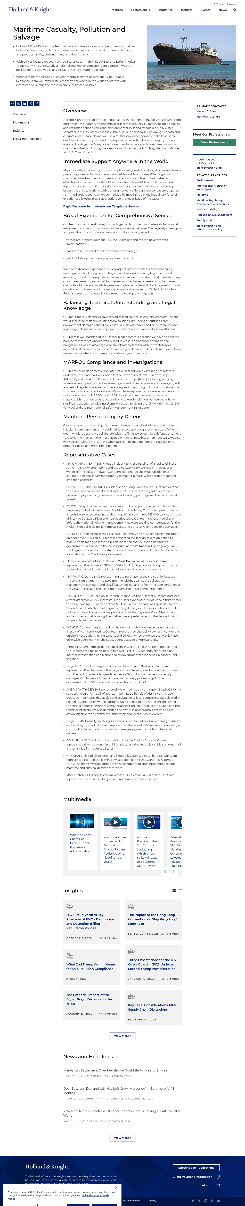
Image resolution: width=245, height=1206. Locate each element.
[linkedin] (193, 1201)
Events (205, 10)
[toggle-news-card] (174, 890)
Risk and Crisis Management (214, 214)
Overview (19, 114)
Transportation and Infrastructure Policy (209, 227)
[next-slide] (173, 871)
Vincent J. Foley (206, 111)
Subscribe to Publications (196, 1167)
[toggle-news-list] (180, 890)
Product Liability (207, 209)
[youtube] (218, 1201)
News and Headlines (27, 138)
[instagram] (205, 1201)
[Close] (116, 1196)
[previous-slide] (165, 871)
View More (121, 1036)
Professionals (140, 10)
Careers (231, 4)
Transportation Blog (209, 167)
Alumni (207, 1185)
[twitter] (199, 1201)
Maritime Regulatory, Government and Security (213, 202)
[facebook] (212, 1201)
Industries (165, 10)
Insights (186, 10)
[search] (234, 9)
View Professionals (214, 142)
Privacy (152, 1200)
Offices (218, 4)
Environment (205, 180)
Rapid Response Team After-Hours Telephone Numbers (102, 206)
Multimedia (21, 122)
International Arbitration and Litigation (212, 187)
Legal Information (131, 1200)
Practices (116, 10)
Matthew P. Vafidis (208, 116)
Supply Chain (205, 220)
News (223, 10)
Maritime (202, 194)
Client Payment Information (192, 1177)
